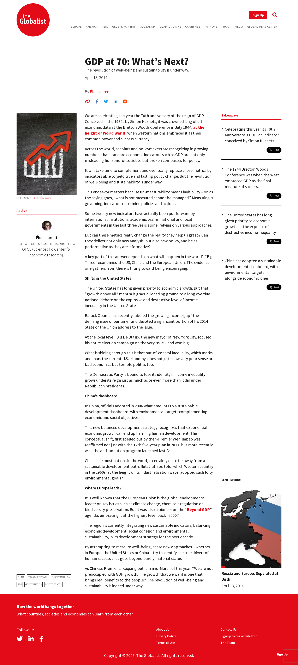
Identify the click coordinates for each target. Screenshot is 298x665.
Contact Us (228, 629)
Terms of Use (165, 643)
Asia (105, 26)
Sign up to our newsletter (239, 636)
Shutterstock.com (42, 197)
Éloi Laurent (100, 91)
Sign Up (258, 15)
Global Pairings (124, 26)
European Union (61, 577)
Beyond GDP (198, 509)
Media (239, 26)
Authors (211, 26)
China (21, 577)
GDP (20, 584)
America (92, 26)
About (226, 26)
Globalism (147, 26)
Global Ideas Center (262, 26)
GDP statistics (33, 584)
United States (53, 584)
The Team (228, 643)
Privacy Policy (166, 636)
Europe (76, 26)
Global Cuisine (170, 26)
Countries (192, 26)
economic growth (38, 577)
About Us (162, 629)
